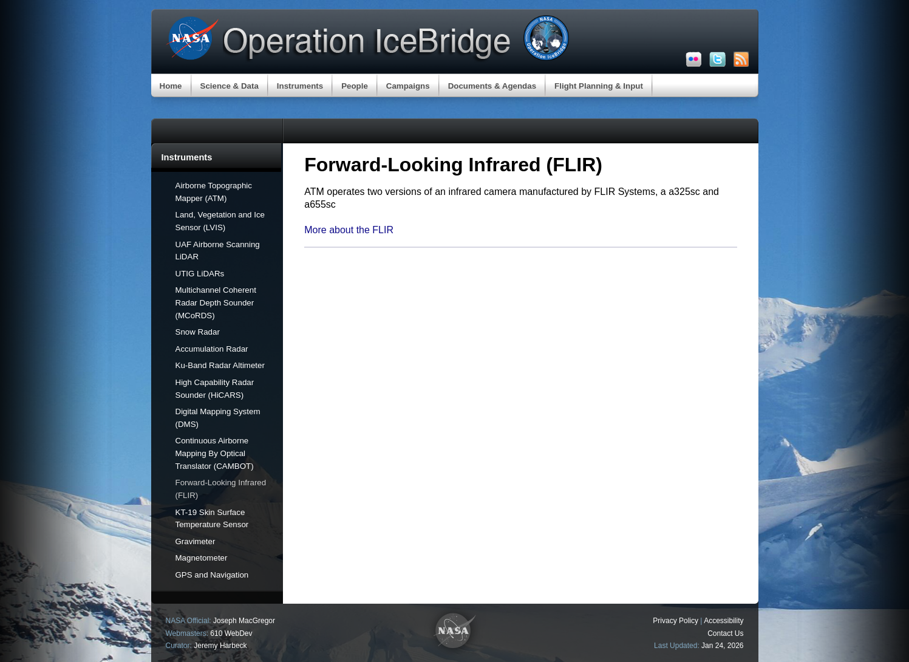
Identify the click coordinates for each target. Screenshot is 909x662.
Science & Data (229, 85)
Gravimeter (195, 541)
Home (171, 85)
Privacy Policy (675, 620)
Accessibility (723, 620)
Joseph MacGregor (244, 620)
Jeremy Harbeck (220, 645)
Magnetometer (201, 557)
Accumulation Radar (211, 348)
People (354, 85)
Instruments (300, 85)
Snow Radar (197, 331)
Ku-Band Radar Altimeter (220, 365)
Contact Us (725, 633)
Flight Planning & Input (598, 85)
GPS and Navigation (212, 574)
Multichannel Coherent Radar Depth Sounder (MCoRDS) (215, 302)
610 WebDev (231, 633)
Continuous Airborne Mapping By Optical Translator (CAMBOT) (214, 453)
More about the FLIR (348, 230)
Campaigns (408, 85)
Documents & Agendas (492, 85)
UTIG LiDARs (200, 273)
